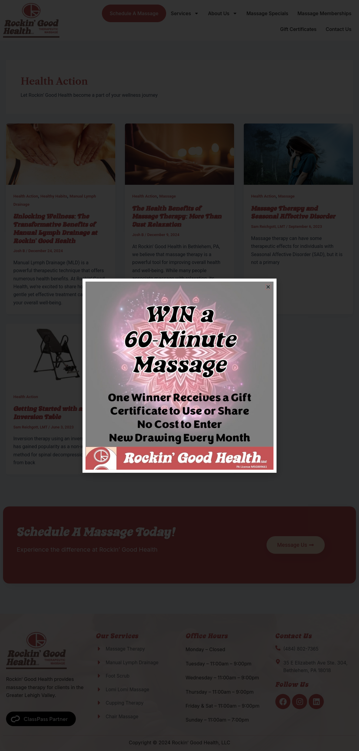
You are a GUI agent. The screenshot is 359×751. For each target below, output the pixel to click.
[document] (179, 375)
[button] (268, 287)
